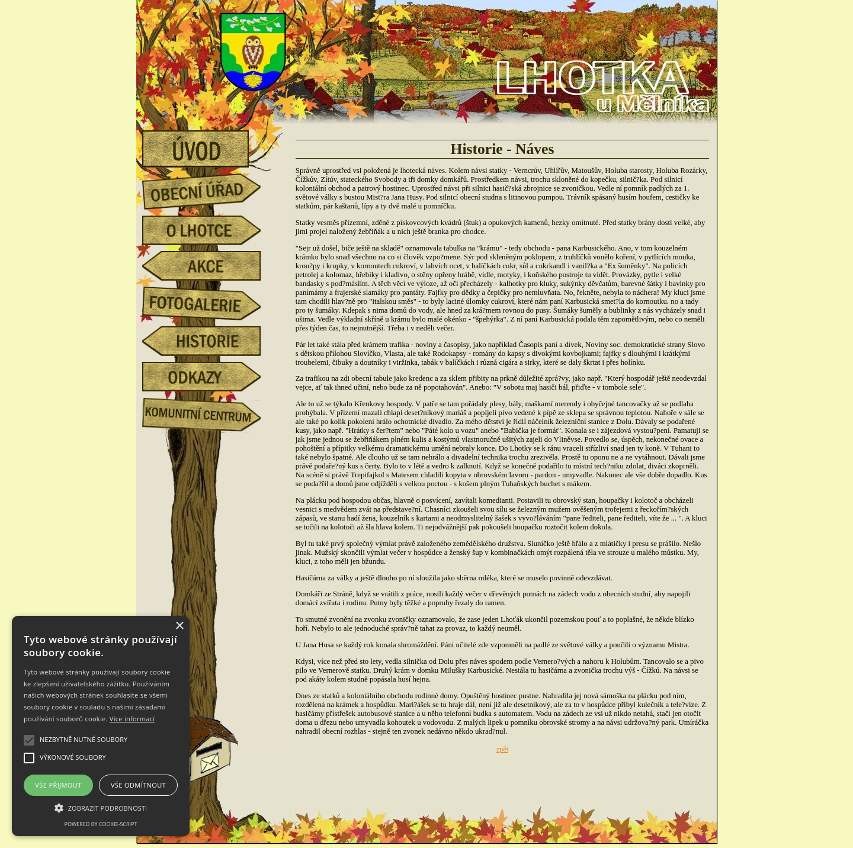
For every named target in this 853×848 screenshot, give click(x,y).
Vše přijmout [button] (58, 784)
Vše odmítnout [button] (138, 784)
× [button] (179, 626)
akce (210, 266)
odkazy (210, 376)
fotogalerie (210, 301)
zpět (502, 749)
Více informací (132, 718)
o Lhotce (210, 230)
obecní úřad (210, 188)
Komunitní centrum (210, 412)
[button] (101, 807)
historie (210, 341)
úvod (210, 145)
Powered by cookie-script (101, 824)
